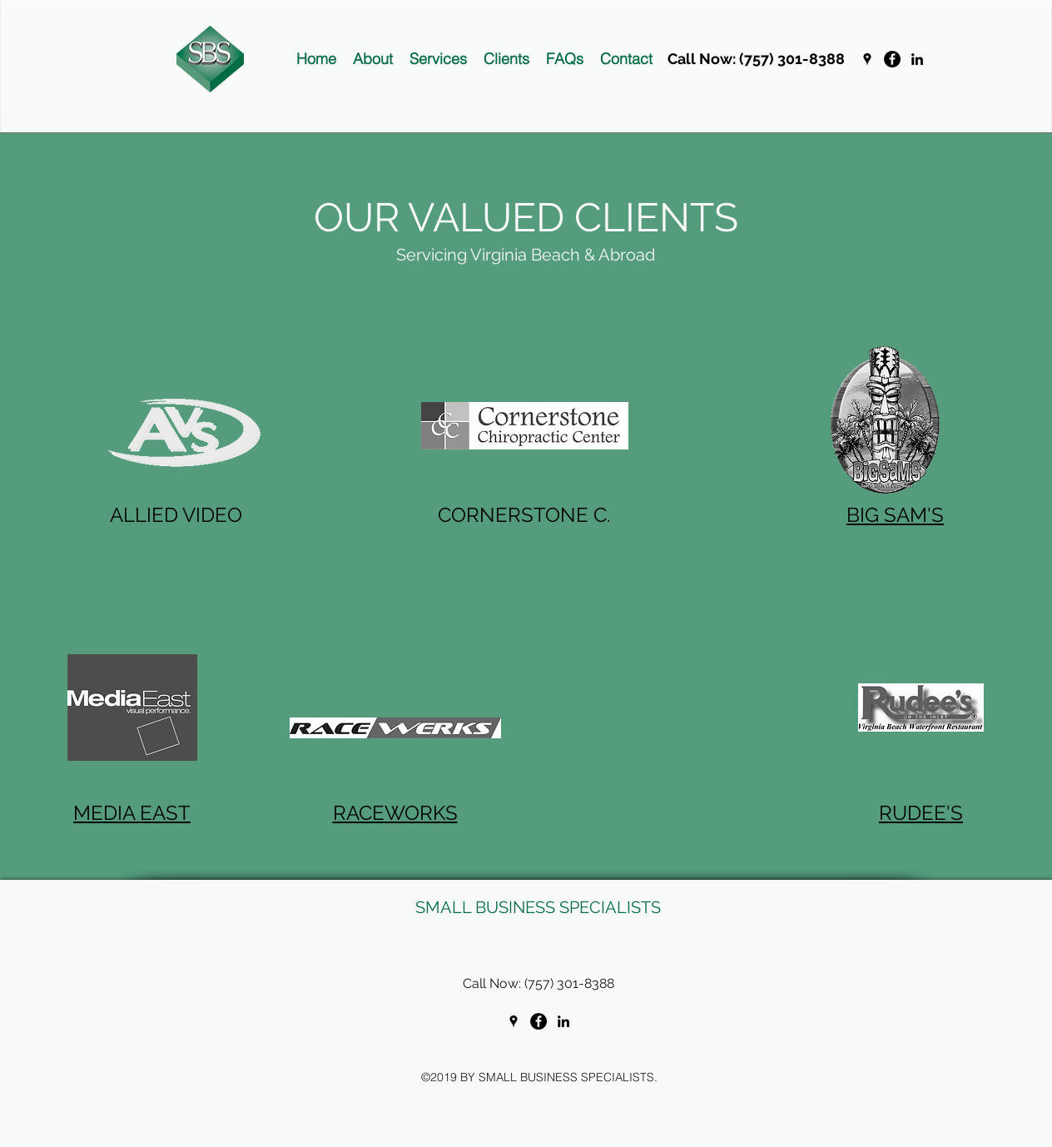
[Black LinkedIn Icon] (917, 59)
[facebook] (892, 59)
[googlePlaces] (867, 59)
